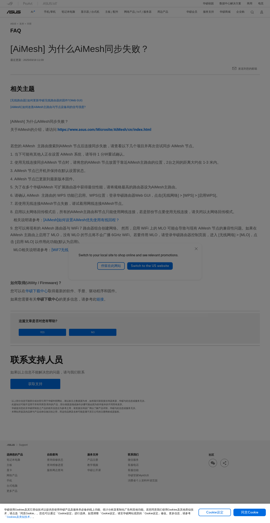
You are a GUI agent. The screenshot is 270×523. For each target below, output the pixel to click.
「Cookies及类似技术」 (18, 516)
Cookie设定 (214, 512)
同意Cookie (249, 512)
